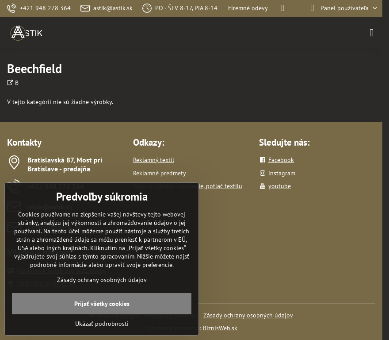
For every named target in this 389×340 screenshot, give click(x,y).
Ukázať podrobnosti (102, 324)
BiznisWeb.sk (220, 328)
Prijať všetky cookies (102, 304)
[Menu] (371, 33)
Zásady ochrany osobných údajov (248, 315)
